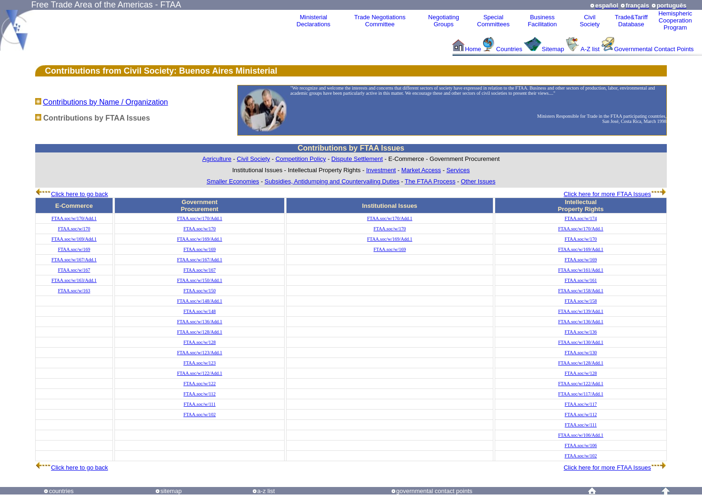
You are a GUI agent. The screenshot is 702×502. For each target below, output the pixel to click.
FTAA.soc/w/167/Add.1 (74, 259)
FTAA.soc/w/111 (200, 404)
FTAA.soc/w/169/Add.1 (74, 239)
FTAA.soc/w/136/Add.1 (199, 321)
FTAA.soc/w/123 (199, 362)
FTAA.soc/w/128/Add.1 (199, 332)
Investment (381, 170)
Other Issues (478, 181)
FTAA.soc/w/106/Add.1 (580, 435)
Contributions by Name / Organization (105, 102)
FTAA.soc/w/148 (199, 311)
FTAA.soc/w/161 (581, 280)
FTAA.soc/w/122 (199, 383)
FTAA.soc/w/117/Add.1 (580, 393)
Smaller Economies (233, 181)
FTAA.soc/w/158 (581, 301)
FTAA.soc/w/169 (74, 249)
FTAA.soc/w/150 (199, 290)
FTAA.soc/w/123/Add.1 (199, 352)
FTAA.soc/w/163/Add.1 (74, 280)
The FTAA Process (430, 181)
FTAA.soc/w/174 (581, 218)
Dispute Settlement (357, 158)
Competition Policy (300, 158)
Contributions (72, 71)
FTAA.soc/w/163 (74, 290)
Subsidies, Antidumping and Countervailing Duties (332, 181)
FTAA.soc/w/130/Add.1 (580, 342)
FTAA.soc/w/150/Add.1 (199, 280)
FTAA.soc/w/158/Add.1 (580, 290)
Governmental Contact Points (654, 49)
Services (458, 170)
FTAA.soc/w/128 (199, 342)
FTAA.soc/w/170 (74, 228)
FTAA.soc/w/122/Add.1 (199, 373)
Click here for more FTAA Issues (607, 194)
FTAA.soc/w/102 (199, 414)
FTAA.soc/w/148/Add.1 (199, 301)
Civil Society (253, 158)
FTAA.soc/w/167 (74, 270)
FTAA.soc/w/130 (581, 352)
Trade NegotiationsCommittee (379, 21)
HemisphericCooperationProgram (675, 20)
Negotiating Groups (443, 21)
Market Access (421, 170)
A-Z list (590, 49)
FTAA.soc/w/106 (581, 445)
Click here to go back (79, 194)
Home (473, 49)
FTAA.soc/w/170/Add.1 (74, 218)
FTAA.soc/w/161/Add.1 (580, 270)
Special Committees (493, 21)
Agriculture (216, 158)
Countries (510, 49)
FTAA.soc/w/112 (199, 393)
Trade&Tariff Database (631, 21)
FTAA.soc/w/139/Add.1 (580, 311)
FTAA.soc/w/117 (581, 404)
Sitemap (553, 49)
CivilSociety (590, 21)
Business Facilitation (542, 21)
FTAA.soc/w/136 (581, 332)
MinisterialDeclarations (313, 21)
